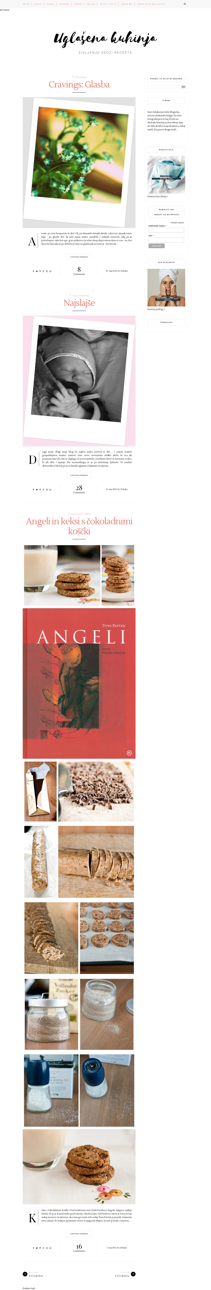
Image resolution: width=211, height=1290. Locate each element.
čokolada (77, 514)
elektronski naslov (158, 226)
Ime (151, 235)
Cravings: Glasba (79, 85)
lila (74, 296)
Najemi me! (127, 4)
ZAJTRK (26, 4)
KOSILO (38, 4)
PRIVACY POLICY (108, 4)
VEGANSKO (64, 4)
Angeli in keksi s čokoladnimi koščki (79, 527)
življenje (80, 77)
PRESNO (78, 4)
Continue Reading (79, 257)
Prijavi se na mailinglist (151, 4)
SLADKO (50, 4)
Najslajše (79, 303)
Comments (79, 270)
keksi (87, 514)
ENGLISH (91, 4)
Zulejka (124, 271)
